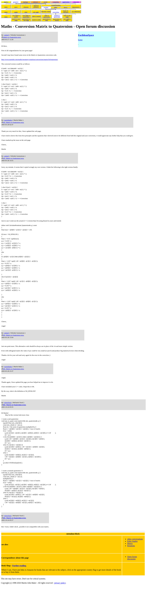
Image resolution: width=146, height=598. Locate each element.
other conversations (135, 551)
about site (76, 2)
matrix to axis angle (16, 19)
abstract (35, 2)
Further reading (19, 577)
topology (25, 2)
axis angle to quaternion (26, 16)
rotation (46, 7)
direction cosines (46, 11)
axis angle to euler (67, 19)
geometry (15, 2)
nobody (6, 35)
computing (56, 2)
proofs (45, 2)
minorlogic (8, 402)
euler (25, 12)
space (16, 7)
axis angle (36, 12)
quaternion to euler (46, 19)
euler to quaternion (47, 16)
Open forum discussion (132, 570)
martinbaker (8, 120)
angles (16, 12)
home (80, 40)
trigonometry (76, 7)
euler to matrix (36, 16)
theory (66, 7)
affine (55, 7)
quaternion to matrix (57, 19)
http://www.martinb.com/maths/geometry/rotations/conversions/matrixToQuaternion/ (29, 59)
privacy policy (60, 595)
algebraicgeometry (36, 6)
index (6, 7)
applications (66, 2)
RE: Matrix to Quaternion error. (12, 122)
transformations (55, 5)
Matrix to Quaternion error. (11, 37)
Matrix (130, 555)
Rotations (131, 558)
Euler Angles (132, 553)
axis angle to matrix (16, 16)
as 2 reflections (76, 11)
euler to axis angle (67, 16)
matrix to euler (36, 20)
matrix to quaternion (57, 16)
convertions (56, 12)
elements (26, 7)
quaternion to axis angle (26, 19)
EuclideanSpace (86, 35)
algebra (6, 2)
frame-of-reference (65, 11)
